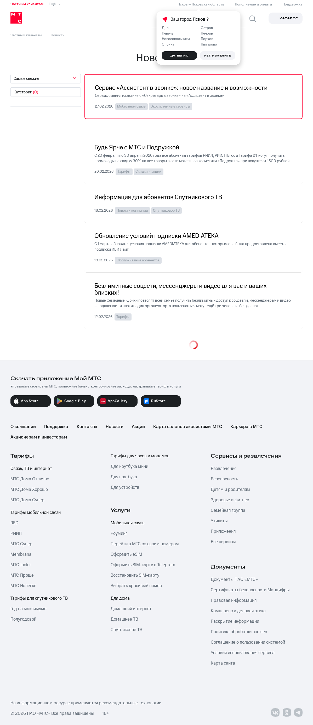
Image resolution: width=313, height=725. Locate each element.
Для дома (120, 598)
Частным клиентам (26, 4)
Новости (114, 427)
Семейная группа (228, 510)
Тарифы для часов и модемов (140, 456)
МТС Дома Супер (27, 500)
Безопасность (224, 479)
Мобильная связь (131, 106)
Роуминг (119, 533)
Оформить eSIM (126, 554)
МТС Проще (22, 575)
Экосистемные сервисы (170, 106)
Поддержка (56, 427)
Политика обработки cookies (239, 632)
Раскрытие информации (235, 621)
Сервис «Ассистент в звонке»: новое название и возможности (181, 88)
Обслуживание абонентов (138, 260)
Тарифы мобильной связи (35, 512)
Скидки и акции (148, 171)
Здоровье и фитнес (230, 500)
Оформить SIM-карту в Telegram (143, 565)
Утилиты (219, 521)
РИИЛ (16, 533)
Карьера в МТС (246, 427)
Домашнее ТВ (124, 619)
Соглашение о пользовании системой (248, 642)
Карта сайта (223, 663)
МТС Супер (21, 544)
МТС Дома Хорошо (29, 489)
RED (14, 523)
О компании (23, 427)
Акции (138, 427)
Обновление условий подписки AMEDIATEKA (156, 236)
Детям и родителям (230, 489)
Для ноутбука (124, 477)
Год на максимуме (28, 609)
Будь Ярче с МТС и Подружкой (136, 147)
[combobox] (45, 78)
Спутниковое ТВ (166, 210)
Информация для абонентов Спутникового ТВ (158, 197)
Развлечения (223, 468)
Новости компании (132, 210)
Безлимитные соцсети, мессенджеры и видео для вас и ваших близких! (180, 289)
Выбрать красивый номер (136, 586)
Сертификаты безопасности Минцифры (250, 590)
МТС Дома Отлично (29, 479)
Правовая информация (234, 600)
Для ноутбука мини (129, 466)
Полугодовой (23, 619)
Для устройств (125, 487)
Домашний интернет (131, 609)
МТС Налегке (23, 586)
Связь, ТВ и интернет (31, 468)
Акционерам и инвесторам (38, 437)
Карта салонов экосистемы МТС (187, 427)
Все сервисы (223, 542)
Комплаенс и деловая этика (238, 611)
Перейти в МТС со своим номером (145, 544)
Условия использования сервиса (243, 653)
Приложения (223, 531)
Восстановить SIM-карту (135, 575)
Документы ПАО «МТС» (234, 579)
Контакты (87, 427)
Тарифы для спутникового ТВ (39, 598)
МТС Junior (20, 565)
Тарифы (123, 171)
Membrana (20, 554)
